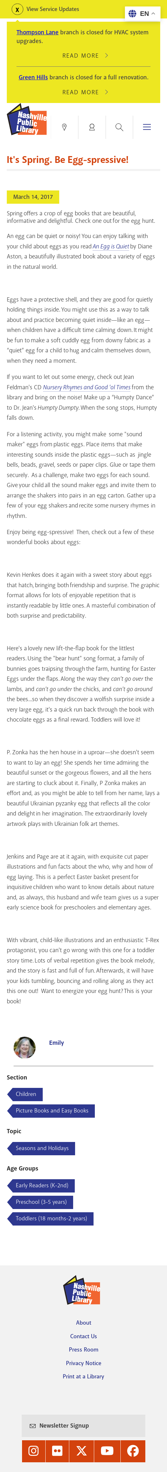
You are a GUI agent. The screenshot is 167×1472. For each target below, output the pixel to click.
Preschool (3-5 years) (41, 1201)
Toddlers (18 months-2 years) (51, 1218)
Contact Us (83, 1336)
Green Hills (33, 77)
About (83, 1322)
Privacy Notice (83, 1363)
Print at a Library (83, 1376)
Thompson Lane (38, 32)
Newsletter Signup (64, 1426)
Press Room (83, 1349)
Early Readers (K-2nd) (42, 1185)
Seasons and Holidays (42, 1148)
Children (26, 1094)
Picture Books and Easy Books (52, 1110)
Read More (83, 56)
